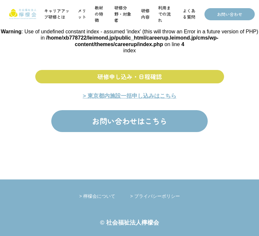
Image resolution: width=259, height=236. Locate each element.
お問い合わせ (229, 14)
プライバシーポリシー (157, 196)
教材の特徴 (99, 14)
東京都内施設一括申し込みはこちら (132, 96)
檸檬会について (106, 196)
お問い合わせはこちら (129, 120)
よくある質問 (189, 14)
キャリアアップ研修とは (57, 14)
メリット (82, 14)
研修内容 (145, 14)
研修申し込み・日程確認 (129, 76)
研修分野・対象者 (122, 14)
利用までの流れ (164, 14)
